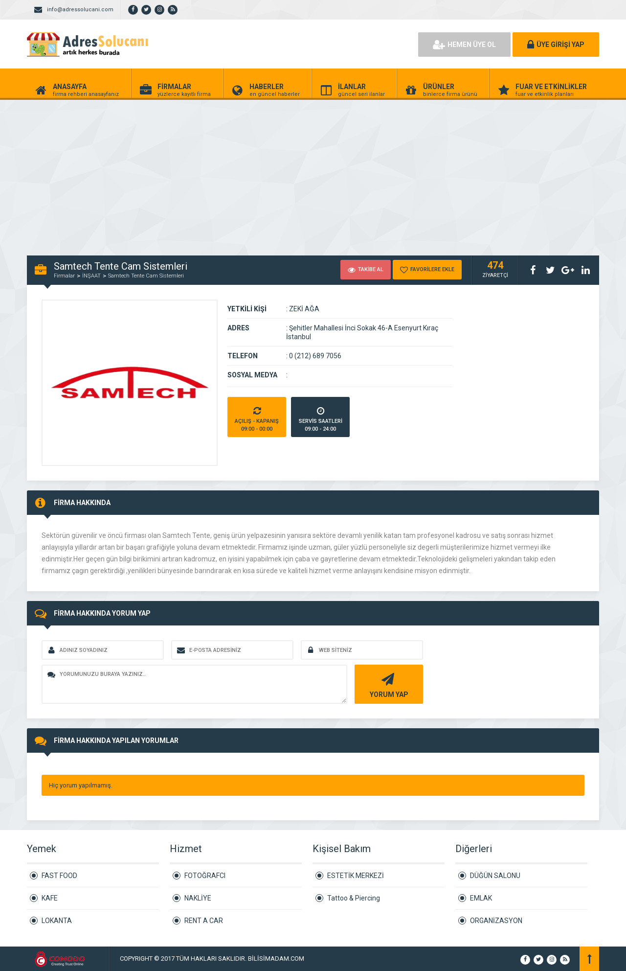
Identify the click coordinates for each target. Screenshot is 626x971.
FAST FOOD (59, 875)
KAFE (50, 898)
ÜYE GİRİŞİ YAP (555, 44)
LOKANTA (57, 921)
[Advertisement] (293, 172)
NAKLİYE (197, 898)
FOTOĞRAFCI (204, 875)
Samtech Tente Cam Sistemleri (146, 276)
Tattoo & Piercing (353, 898)
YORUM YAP (387, 684)
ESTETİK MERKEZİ (355, 875)
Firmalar (64, 276)
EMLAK (481, 898)
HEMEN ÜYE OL (464, 44)
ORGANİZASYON (496, 921)
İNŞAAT (91, 276)
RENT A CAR (203, 921)
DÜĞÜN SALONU (495, 875)
